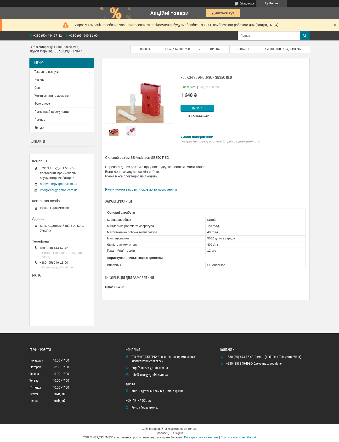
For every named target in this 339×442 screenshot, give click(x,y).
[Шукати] (305, 35)
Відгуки (39, 128)
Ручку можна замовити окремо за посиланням (141, 189)
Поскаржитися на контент (201, 437)
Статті (38, 88)
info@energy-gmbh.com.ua (59, 190)
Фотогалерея (42, 104)
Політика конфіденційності (238, 437)
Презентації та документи (51, 112)
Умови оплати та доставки (283, 49)
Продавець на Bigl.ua (169, 433)
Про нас (215, 49)
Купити (197, 108)
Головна (144, 49)
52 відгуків (247, 3)
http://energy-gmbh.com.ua (58, 184)
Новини (39, 80)
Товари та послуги (177, 49)
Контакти (243, 49)
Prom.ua (191, 429)
